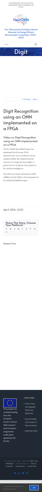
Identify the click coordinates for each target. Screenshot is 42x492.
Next (35, 99)
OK (34, 488)
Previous (27, 99)
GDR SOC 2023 (31, 431)
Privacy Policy (20, 466)
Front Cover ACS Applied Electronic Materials (30, 408)
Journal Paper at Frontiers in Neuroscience (31, 422)
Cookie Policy (32, 466)
